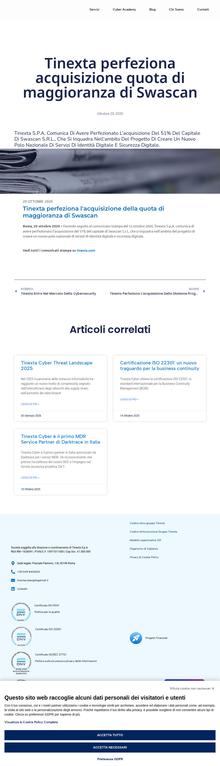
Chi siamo (176, 9)
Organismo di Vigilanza (144, 548)
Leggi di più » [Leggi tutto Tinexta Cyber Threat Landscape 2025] (30, 404)
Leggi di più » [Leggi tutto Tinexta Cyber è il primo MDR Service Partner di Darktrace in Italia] (30, 477)
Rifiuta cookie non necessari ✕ (192, 688)
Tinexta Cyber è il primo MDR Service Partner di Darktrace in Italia (60, 439)
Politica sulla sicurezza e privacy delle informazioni (66, 661)
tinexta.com (86, 250)
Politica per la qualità (47, 612)
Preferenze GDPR (110, 759)
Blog (152, 9)
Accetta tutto (110, 735)
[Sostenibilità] (177, 677)
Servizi (94, 9)
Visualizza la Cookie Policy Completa (31, 722)
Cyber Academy (124, 9)
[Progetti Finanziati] (136, 677)
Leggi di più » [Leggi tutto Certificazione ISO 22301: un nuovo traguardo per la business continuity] (129, 399)
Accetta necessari (110, 747)
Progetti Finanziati (156, 676)
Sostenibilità (192, 674)
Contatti (203, 9)
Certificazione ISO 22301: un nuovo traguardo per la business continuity (159, 365)
